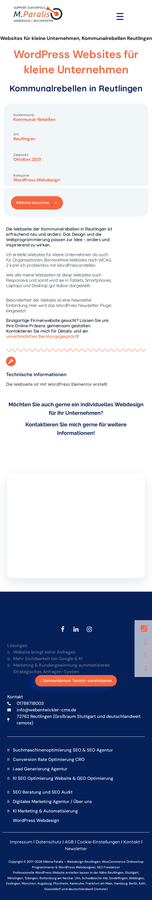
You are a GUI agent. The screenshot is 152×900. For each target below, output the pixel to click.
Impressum (21, 842)
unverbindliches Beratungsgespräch (42, 336)
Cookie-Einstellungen (98, 842)
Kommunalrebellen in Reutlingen (76, 88)
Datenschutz (48, 842)
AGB (69, 842)
